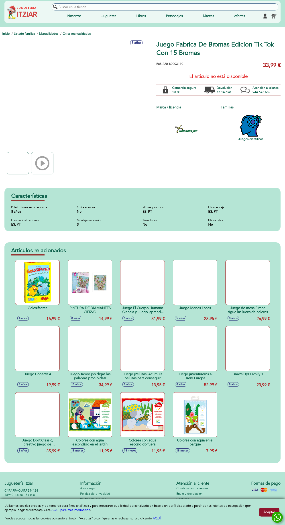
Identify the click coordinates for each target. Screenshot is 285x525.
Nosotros (74, 16)
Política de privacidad (95, 494)
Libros (141, 16)
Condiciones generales (192, 488)
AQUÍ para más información (70, 510)
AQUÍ (157, 518)
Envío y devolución (189, 494)
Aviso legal (87, 488)
